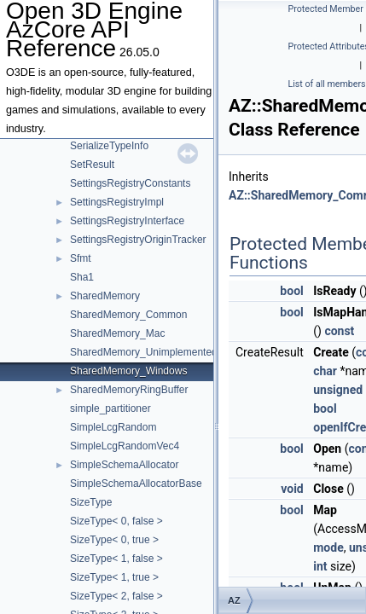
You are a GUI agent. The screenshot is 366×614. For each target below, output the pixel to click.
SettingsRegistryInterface (127, 221)
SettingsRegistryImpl (117, 202)
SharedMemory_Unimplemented (144, 352)
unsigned (338, 390)
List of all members (327, 84)
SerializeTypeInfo (109, 146)
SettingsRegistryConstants (130, 183)
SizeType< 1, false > (116, 559)
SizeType (91, 502)
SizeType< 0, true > (114, 540)
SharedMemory (105, 296)
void (292, 488)
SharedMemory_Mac (117, 333)
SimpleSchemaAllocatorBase (136, 483)
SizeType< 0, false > (116, 521)
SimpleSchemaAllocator (124, 465)
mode (328, 547)
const (339, 331)
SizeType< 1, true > (114, 577)
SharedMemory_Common (128, 315)
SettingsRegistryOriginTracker (138, 240)
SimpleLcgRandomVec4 (124, 446)
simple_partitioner (110, 408)
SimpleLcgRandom (113, 427)
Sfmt (80, 258)
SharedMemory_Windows (128, 371)
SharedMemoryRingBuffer (129, 390)
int (320, 566)
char (325, 371)
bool (291, 291)
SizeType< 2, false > (116, 596)
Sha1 (82, 277)
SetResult (92, 165)
